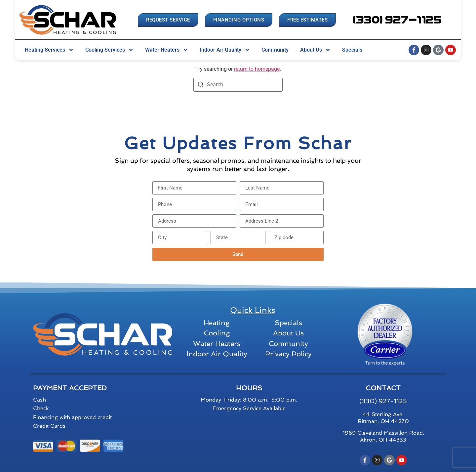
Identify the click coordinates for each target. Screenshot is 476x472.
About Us (315, 50)
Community (275, 50)
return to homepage (257, 69)
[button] (397, 20)
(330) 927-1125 (383, 401)
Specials (352, 50)
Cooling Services (109, 50)
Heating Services (49, 50)
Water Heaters (166, 50)
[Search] (200, 85)
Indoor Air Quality (225, 50)
